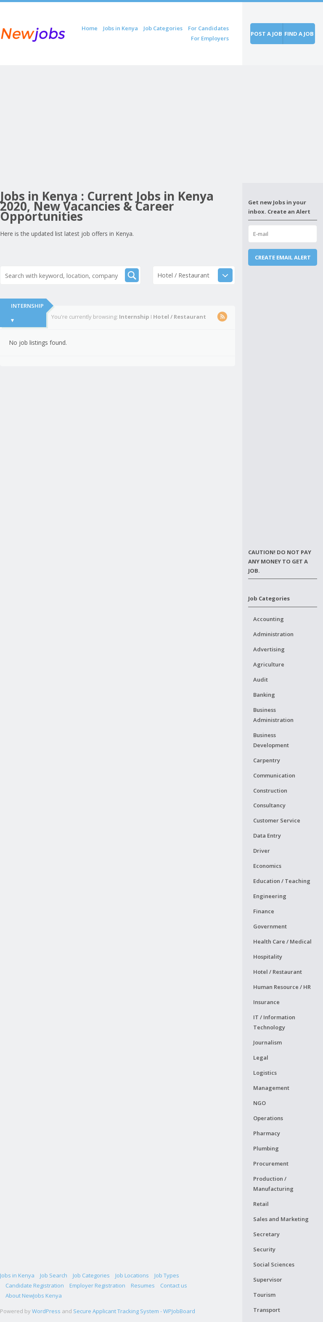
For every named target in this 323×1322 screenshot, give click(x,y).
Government (270, 926)
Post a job (266, 33)
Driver (261, 850)
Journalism (267, 1042)
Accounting (268, 619)
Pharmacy (266, 1133)
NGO (259, 1103)
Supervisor (267, 1279)
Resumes (143, 1285)
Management (271, 1088)
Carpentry (266, 760)
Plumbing (266, 1148)
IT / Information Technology (274, 1022)
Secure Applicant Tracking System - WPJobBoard (134, 1311)
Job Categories (163, 28)
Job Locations (132, 1275)
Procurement (271, 1163)
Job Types (166, 1275)
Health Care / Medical (282, 941)
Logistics (265, 1072)
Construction (270, 790)
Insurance (266, 1002)
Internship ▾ (27, 313)
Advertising (269, 649)
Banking (264, 694)
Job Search (53, 1275)
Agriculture (268, 664)
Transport (266, 1310)
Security (264, 1249)
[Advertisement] (121, 124)
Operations (268, 1118)
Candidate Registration (34, 1285)
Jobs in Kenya (120, 28)
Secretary (266, 1234)
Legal (260, 1057)
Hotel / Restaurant (277, 972)
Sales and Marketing (281, 1219)
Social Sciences (273, 1264)
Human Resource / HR (282, 987)
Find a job (299, 33)
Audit (260, 679)
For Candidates (208, 28)
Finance (263, 911)
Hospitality (267, 956)
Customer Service (276, 820)
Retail (261, 1204)
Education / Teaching (281, 881)
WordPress (46, 1311)
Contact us (173, 1285)
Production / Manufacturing (273, 1183)
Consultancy (269, 805)
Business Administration (273, 715)
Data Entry (267, 835)
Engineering (269, 896)
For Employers (210, 38)
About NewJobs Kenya (33, 1295)
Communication (274, 775)
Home (90, 28)
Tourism (264, 1294)
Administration (273, 634)
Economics (267, 866)
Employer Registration (97, 1285)
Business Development (271, 740)
